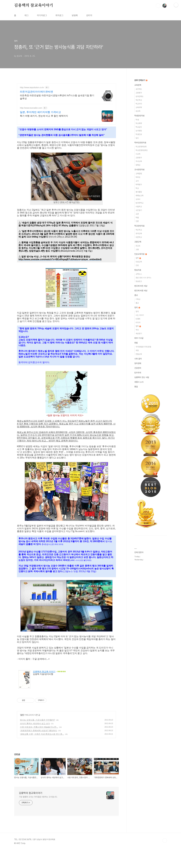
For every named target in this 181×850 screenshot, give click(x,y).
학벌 (137, 218)
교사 (137, 181)
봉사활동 (139, 192)
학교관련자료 (139, 226)
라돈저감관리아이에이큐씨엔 (36, 91)
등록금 (138, 165)
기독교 (138, 299)
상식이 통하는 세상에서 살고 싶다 (35, 723)
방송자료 (137, 270)
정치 (22, 715)
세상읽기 (139, 333)
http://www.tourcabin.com (31, 108)
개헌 (137, 350)
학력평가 (139, 185)
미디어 (138, 322)
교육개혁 (139, 107)
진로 (137, 265)
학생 (137, 120)
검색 (158, 6)
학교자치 (139, 104)
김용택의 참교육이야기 (33, 5)
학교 (137, 188)
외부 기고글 (138, 338)
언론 (137, 221)
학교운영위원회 (141, 147)
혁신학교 (139, 100)
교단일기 (139, 210)
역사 (137, 330)
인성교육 (139, 262)
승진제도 (139, 89)
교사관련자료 (139, 169)
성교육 (138, 111)
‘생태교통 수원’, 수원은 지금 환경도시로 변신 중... (42, 734)
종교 (136, 295)
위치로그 (59, 15)
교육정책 (137, 85)
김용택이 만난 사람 (141, 377)
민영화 (138, 319)
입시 (137, 138)
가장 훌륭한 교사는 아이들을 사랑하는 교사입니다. (38, 797)
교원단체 (137, 242)
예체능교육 (139, 196)
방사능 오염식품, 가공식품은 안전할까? (37, 720)
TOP (164, 840)
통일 (136, 387)
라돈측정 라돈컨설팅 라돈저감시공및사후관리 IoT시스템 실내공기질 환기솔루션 (57, 97)
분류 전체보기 (140, 80)
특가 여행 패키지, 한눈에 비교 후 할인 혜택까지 (44, 116)
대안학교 (139, 237)
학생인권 (139, 134)
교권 (137, 214)
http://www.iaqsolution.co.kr (32, 87)
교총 (137, 249)
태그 (27, 15)
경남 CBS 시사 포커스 (143, 278)
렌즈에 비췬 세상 (140, 290)
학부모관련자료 (140, 142)
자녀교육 (139, 161)
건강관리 (137, 368)
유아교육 (139, 233)
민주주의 (137, 373)
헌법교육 (139, 354)
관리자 (89, 15)
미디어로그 (42, 15)
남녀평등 (139, 131)
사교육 (138, 154)
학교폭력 (139, 123)
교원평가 (139, 93)
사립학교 (139, 207)
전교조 (138, 246)
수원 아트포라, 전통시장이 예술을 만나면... (39, 727)
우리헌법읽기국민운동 (143, 347)
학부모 (138, 177)
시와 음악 (138, 359)
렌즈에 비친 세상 (140, 286)
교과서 (138, 199)
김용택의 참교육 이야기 (44, 671)
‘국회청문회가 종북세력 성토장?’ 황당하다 (38, 730)
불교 (137, 303)
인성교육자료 (140, 254)
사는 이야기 (140, 315)
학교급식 (139, 127)
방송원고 (139, 281)
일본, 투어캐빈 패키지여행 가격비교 (40, 112)
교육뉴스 (139, 274)
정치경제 (137, 363)
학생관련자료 (139, 116)
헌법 (136, 343)
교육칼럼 (139, 174)
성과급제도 (139, 96)
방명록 (75, 15)
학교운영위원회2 (142, 150)
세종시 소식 (138, 382)
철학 (138, 258)
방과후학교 (139, 203)
